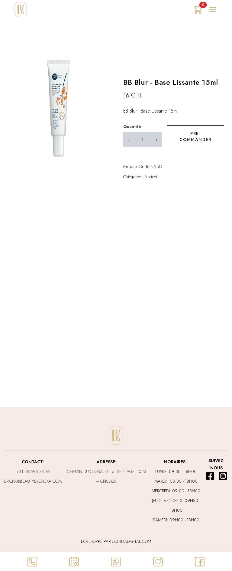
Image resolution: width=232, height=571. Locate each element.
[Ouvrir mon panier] (198, 10)
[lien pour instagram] (222, 476)
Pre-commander (195, 136)
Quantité (132, 126)
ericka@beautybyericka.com (33, 481)
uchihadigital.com (131, 541)
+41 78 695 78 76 (33, 471)
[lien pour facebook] (210, 476)
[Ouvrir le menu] (213, 10)
